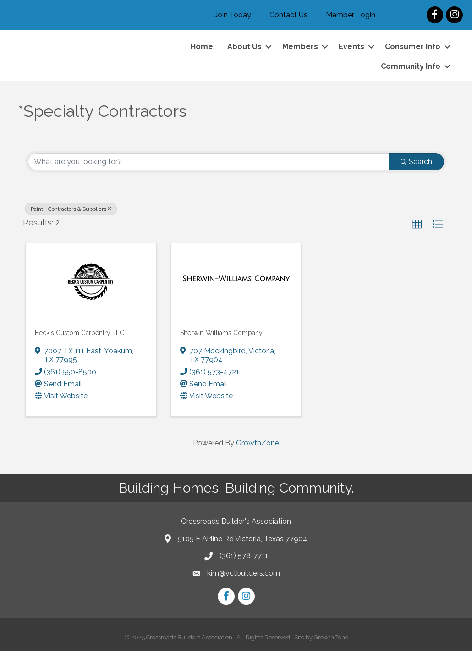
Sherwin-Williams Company (221, 346)
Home (202, 53)
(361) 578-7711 (244, 570)
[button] (417, 238)
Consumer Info (412, 53)
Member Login (350, 15)
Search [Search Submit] (416, 175)
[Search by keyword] (208, 175)
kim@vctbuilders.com (243, 587)
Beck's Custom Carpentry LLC (79, 346)
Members (300, 53)
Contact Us (288, 15)
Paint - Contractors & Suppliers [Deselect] (71, 223)
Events (351, 53)
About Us (244, 53)
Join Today (232, 15)
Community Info (410, 73)
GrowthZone (257, 456)
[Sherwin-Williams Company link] (236, 293)
